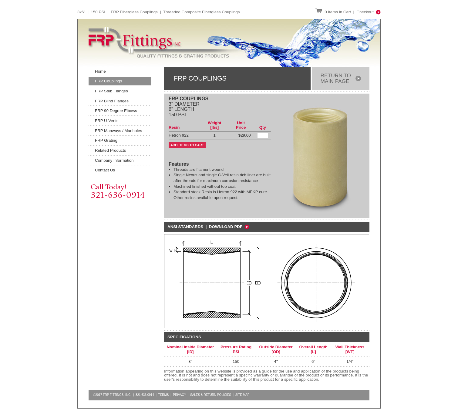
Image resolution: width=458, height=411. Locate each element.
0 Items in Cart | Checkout (348, 12)
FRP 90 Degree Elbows (116, 110)
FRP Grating (106, 140)
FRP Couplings (108, 81)
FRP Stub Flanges (111, 91)
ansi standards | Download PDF (208, 226)
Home (100, 71)
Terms (163, 394)
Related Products (110, 150)
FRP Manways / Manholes (118, 130)
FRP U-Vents (107, 120)
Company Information (114, 160)
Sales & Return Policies (210, 394)
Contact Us (105, 170)
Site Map (242, 394)
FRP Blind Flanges (112, 101)
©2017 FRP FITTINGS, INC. (112, 394)
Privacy (179, 394)
